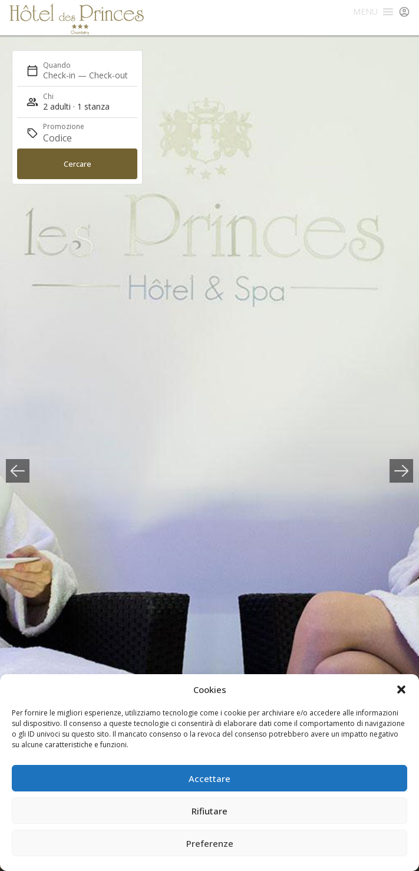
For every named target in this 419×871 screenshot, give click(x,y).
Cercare (77, 164)
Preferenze (209, 843)
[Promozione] (71, 137)
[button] (401, 689)
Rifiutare (209, 811)
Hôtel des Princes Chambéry (76, 19)
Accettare (209, 778)
